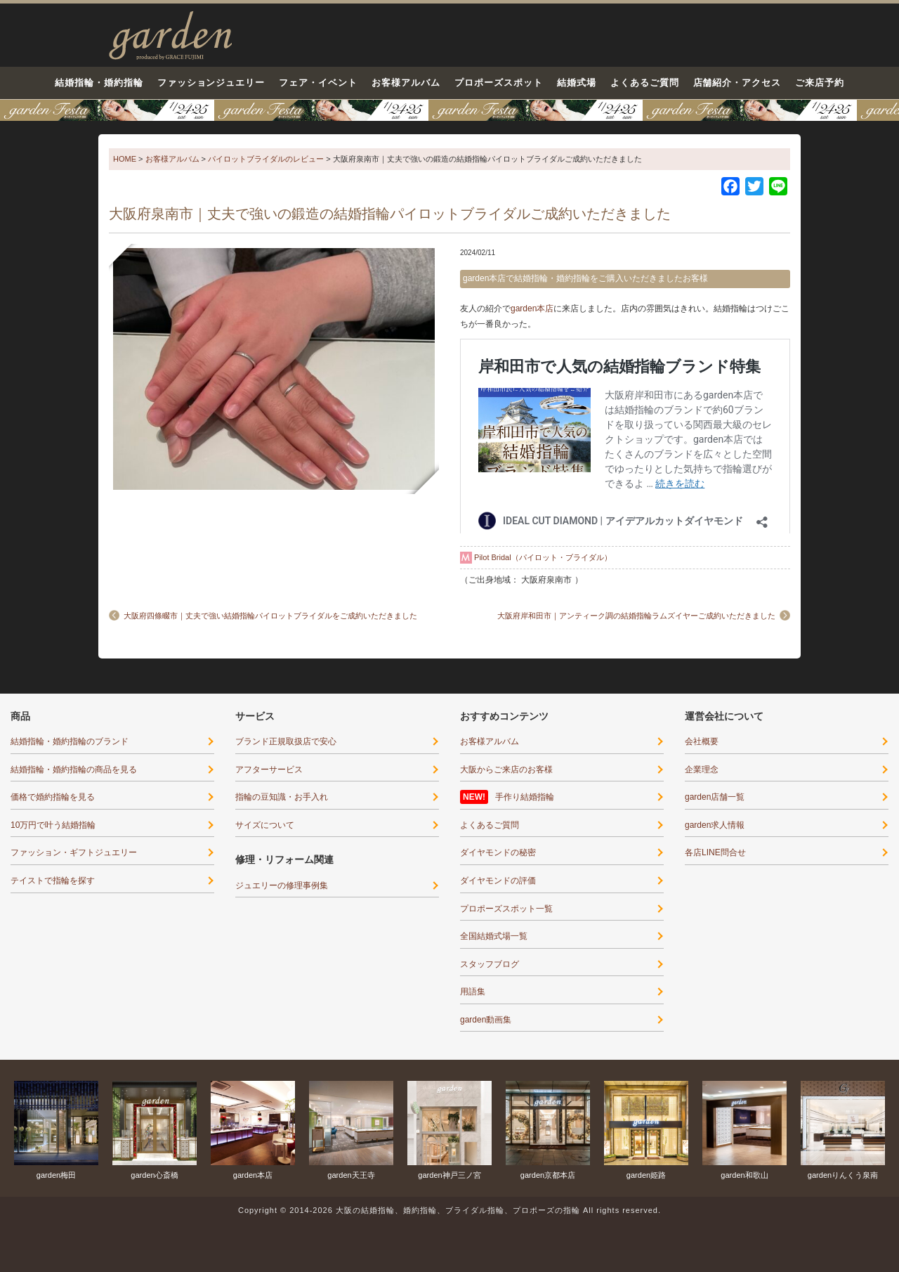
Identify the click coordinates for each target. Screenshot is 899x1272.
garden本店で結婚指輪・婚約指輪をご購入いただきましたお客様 (585, 278)
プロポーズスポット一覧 (506, 909)
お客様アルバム (406, 82)
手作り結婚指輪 (524, 797)
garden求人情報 (714, 825)
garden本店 (532, 308)
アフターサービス (269, 769)
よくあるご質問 (644, 82)
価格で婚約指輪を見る (53, 797)
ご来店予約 (819, 82)
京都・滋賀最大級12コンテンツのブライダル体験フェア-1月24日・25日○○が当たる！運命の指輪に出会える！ (449, 110)
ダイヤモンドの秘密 (498, 852)
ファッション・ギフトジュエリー (74, 852)
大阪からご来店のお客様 (506, 769)
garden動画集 (485, 1020)
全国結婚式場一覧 (493, 936)
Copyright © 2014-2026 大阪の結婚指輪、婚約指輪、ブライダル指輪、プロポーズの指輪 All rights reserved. (449, 1210)
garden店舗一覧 (714, 797)
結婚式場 (576, 82)
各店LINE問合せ (715, 852)
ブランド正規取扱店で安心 (285, 741)
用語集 (472, 992)
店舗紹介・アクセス (737, 82)
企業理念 (701, 769)
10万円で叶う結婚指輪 (53, 825)
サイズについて (264, 825)
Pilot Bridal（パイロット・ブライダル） (543, 557)
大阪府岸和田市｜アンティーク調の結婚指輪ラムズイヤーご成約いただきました (636, 615)
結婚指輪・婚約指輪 (99, 82)
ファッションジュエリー (211, 82)
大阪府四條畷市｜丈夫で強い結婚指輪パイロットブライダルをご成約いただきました (270, 615)
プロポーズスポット (498, 82)
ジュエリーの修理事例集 (281, 885)
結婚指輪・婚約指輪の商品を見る (74, 769)
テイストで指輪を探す (53, 880)
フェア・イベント (318, 82)
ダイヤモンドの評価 (498, 880)
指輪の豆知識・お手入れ (281, 797)
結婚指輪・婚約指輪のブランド (70, 741)
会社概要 (701, 741)
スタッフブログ (489, 964)
